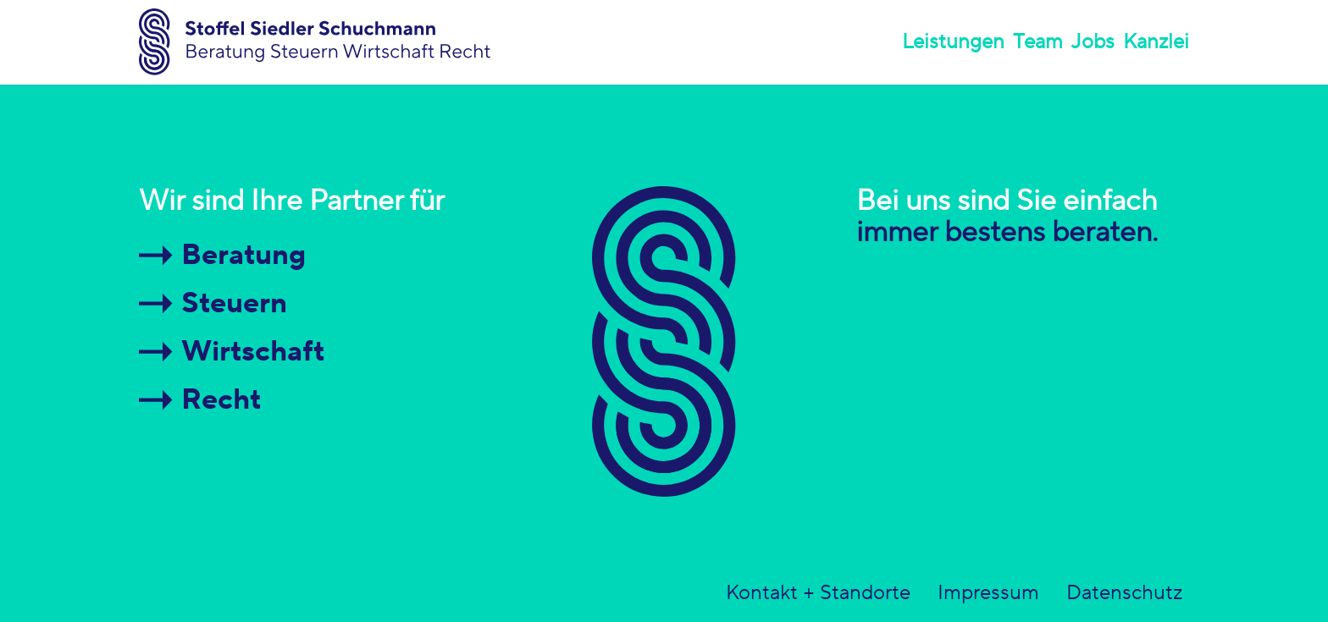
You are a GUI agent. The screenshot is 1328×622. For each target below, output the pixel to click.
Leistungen (953, 42)
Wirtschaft (252, 351)
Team (1038, 42)
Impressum (988, 593)
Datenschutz (1124, 593)
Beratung (243, 255)
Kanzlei (1156, 42)
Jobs (1093, 42)
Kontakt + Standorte (818, 593)
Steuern (234, 303)
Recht (221, 400)
